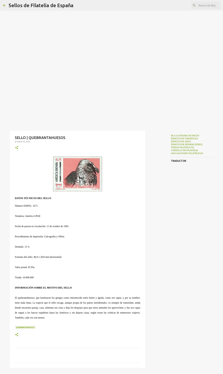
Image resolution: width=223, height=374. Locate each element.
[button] (17, 148)
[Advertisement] (111, 106)
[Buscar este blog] (204, 5)
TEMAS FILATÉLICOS (182, 147)
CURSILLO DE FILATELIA (184, 150)
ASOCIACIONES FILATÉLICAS (187, 153)
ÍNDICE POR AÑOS (181, 141)
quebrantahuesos (25, 327)
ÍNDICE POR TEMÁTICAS (184, 138)
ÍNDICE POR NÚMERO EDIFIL (187, 144)
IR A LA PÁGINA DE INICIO (185, 135)
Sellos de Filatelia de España (41, 5)
